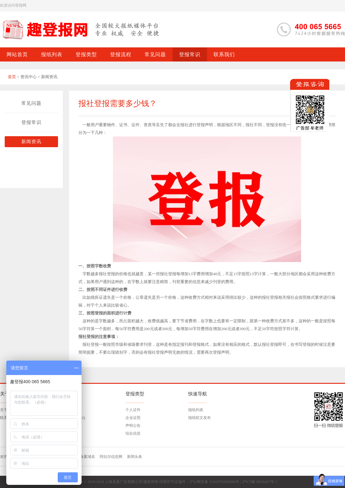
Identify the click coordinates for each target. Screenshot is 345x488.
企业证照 (133, 418)
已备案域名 (85, 456)
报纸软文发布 (199, 418)
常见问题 (31, 103)
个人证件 (133, 410)
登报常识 (31, 122)
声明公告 (133, 425)
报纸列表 (195, 410)
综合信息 (133, 433)
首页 (12, 76)
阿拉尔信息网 (111, 456)
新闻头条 (134, 456)
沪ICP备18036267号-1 (260, 482)
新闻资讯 (31, 141)
